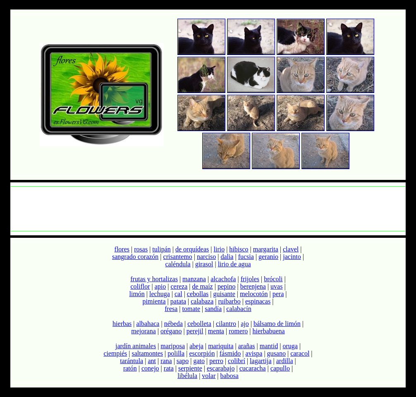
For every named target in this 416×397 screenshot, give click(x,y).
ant (152, 360)
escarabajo (221, 368)
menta (216, 331)
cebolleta (199, 323)
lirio (219, 249)
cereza (178, 286)
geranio (268, 256)
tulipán (161, 249)
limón (137, 293)
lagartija (260, 360)
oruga (289, 345)
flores (122, 249)
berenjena (253, 286)
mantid (269, 345)
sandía (213, 308)
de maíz (202, 286)
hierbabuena (269, 331)
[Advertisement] (208, 208)
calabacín (238, 308)
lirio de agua (234, 264)
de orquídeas (192, 249)
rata (169, 368)
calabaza (202, 301)
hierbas (121, 323)
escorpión (202, 353)
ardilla (284, 360)
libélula (187, 375)
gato (199, 360)
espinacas (257, 301)
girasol (204, 264)
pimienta (154, 301)
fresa (171, 308)
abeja (196, 345)
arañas (246, 345)
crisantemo (177, 256)
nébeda (173, 323)
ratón (130, 368)
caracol (299, 353)
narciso (206, 256)
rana (166, 360)
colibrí (236, 360)
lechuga (159, 293)
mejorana (143, 331)
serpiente (190, 368)
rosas (141, 249)
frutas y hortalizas (154, 278)
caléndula (177, 264)
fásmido (230, 353)
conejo (150, 368)
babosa (229, 375)
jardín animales (135, 345)
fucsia (246, 256)
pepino (227, 286)
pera (278, 293)
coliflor (140, 286)
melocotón (254, 293)
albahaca (147, 323)
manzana (194, 278)
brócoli (273, 278)
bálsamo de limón (277, 323)
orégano (171, 331)
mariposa (172, 345)
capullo (280, 368)
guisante (224, 293)
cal (178, 293)
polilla (175, 353)
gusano (276, 353)
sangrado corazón (135, 256)
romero (238, 331)
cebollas (197, 293)
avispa (254, 353)
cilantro (226, 323)
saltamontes (147, 353)
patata (178, 301)
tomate (191, 308)
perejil (194, 331)
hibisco (238, 249)
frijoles (250, 278)
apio (160, 286)
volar (208, 375)
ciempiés (115, 353)
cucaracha (252, 368)
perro (216, 360)
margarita (265, 249)
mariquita (220, 345)
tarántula (131, 360)
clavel (291, 249)
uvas (276, 286)
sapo (183, 360)
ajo (245, 323)
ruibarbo (229, 301)
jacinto (292, 256)
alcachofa (223, 278)
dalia (226, 256)
